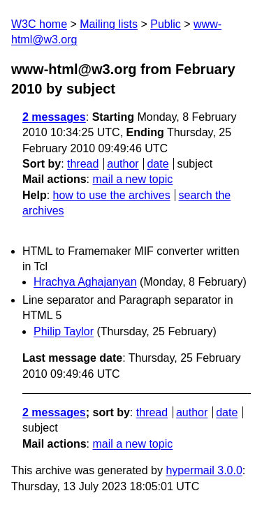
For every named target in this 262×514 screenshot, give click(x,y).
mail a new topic (132, 179)
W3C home (39, 24)
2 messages (54, 117)
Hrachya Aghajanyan (85, 282)
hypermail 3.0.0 (204, 470)
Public (165, 24)
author (122, 164)
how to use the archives (111, 195)
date (157, 164)
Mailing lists (109, 24)
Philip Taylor (64, 331)
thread (83, 164)
